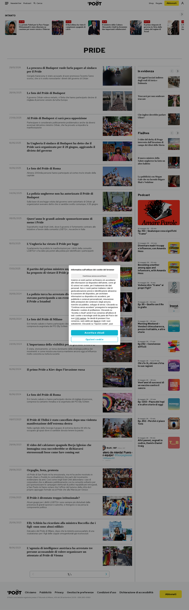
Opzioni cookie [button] (95, 339)
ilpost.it (97, 321)
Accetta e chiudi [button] (94, 332)
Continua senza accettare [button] (94, 276)
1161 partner (80, 318)
